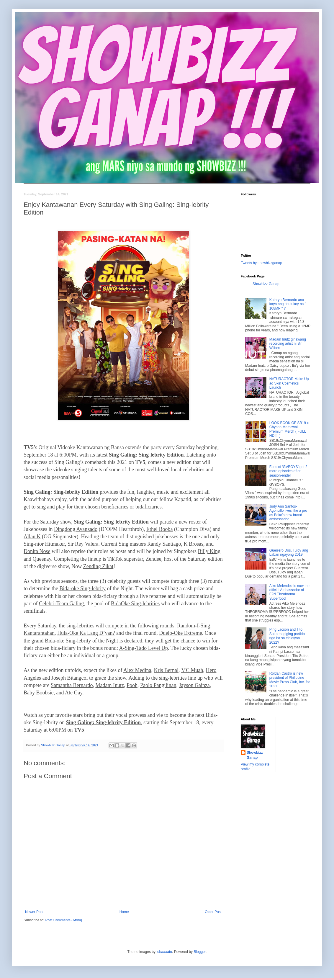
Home (124, 912)
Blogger (200, 952)
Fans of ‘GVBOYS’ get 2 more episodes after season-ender (288, 471)
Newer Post (34, 912)
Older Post (213, 912)
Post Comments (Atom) (63, 920)
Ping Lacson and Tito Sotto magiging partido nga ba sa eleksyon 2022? (287, 635)
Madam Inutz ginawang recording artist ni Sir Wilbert (287, 343)
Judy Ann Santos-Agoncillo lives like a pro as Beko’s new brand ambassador (288, 512)
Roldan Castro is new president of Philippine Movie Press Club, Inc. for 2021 (289, 679)
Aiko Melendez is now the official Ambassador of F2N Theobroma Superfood (289, 592)
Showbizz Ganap (266, 284)
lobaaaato (164, 952)
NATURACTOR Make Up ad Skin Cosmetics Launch (289, 383)
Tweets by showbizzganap (261, 263)
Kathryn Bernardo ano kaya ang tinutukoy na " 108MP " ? (287, 304)
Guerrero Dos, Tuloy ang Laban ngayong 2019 (288, 552)
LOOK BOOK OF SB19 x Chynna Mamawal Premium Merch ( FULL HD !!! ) (289, 429)
